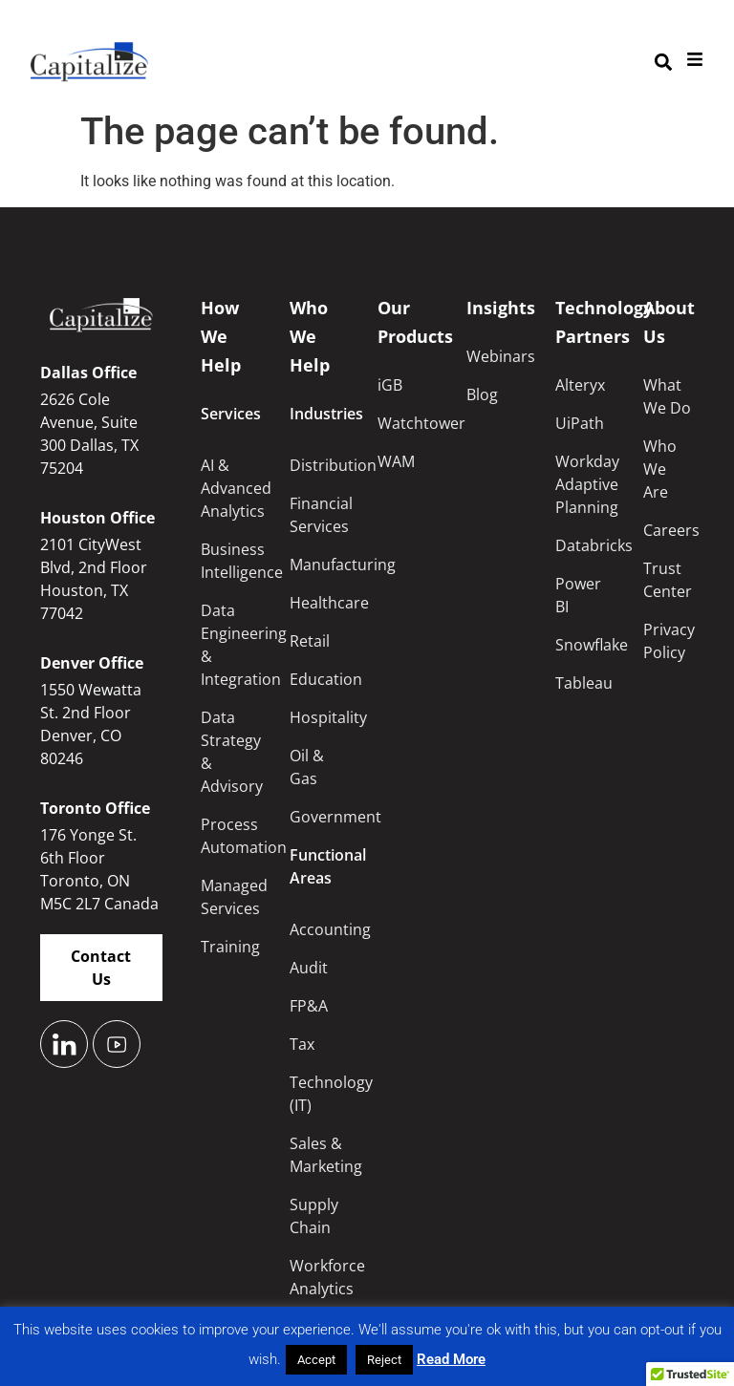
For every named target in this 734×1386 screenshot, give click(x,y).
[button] (663, 62)
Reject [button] (384, 1360)
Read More (451, 1359)
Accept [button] (316, 1360)
